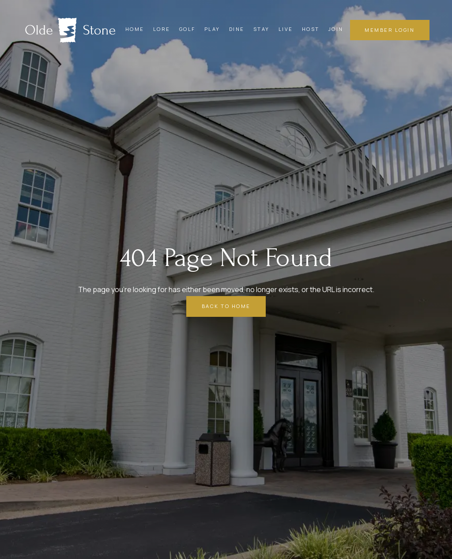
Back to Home (226, 306)
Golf (187, 29)
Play (212, 29)
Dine (237, 29)
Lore (161, 29)
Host (311, 29)
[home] (70, 30)
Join (335, 29)
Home (134, 29)
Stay (261, 29)
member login (389, 30)
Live (286, 29)
